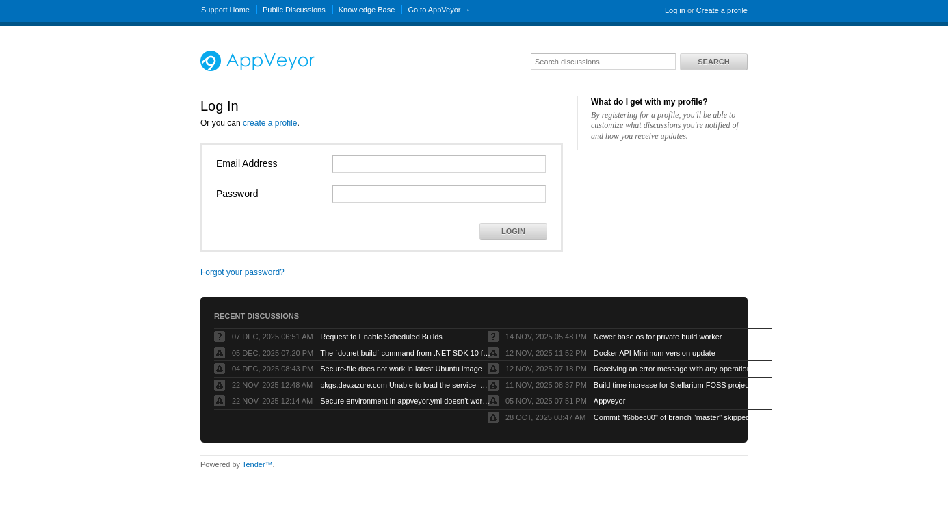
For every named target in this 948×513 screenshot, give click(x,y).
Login (513, 231)
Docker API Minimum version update (654, 353)
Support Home (225, 9)
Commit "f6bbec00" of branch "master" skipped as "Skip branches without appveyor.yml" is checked (679, 417)
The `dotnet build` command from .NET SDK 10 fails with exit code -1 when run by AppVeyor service (405, 353)
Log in (675, 10)
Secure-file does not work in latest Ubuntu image (401, 369)
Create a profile (722, 10)
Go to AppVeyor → (439, 9)
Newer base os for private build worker (658, 336)
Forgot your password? (242, 272)
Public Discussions (294, 9)
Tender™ (257, 464)
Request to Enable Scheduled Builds (381, 336)
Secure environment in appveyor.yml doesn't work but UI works (405, 401)
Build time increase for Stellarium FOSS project (672, 385)
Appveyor (609, 401)
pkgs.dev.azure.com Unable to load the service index (405, 385)
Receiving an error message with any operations (674, 369)
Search (713, 61)
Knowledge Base (367, 9)
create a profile (270, 123)
